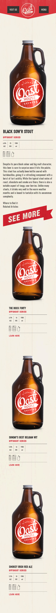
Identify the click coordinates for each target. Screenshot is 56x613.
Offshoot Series (12, 137)
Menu (43, 9)
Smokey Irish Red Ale (20, 567)
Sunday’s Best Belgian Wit (23, 437)
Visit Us (13, 9)
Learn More (14, 335)
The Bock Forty (17, 308)
